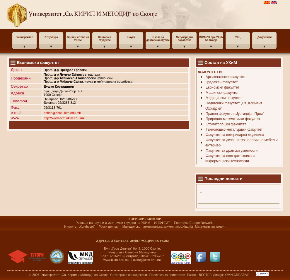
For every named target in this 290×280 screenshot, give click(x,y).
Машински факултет (222, 93)
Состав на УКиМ (220, 62)
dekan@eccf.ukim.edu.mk (62, 113)
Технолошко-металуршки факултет (234, 129)
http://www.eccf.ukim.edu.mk (64, 118)
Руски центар (109, 226)
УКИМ (53, 14)
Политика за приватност (167, 274)
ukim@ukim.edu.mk (147, 260)
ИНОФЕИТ (162, 222)
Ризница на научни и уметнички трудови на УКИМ (113, 222)
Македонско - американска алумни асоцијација (157, 226)
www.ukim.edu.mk (116, 260)
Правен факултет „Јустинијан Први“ (235, 114)
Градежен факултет (222, 82)
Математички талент (210, 226)
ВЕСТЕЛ (206, 274)
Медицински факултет (224, 98)
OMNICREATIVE (237, 274)
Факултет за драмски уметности (231, 150)
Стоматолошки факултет (226, 124)
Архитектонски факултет (225, 77)
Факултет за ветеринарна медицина (235, 135)
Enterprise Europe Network (193, 222)
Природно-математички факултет (233, 119)
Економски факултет (222, 87)
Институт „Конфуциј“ (79, 226)
